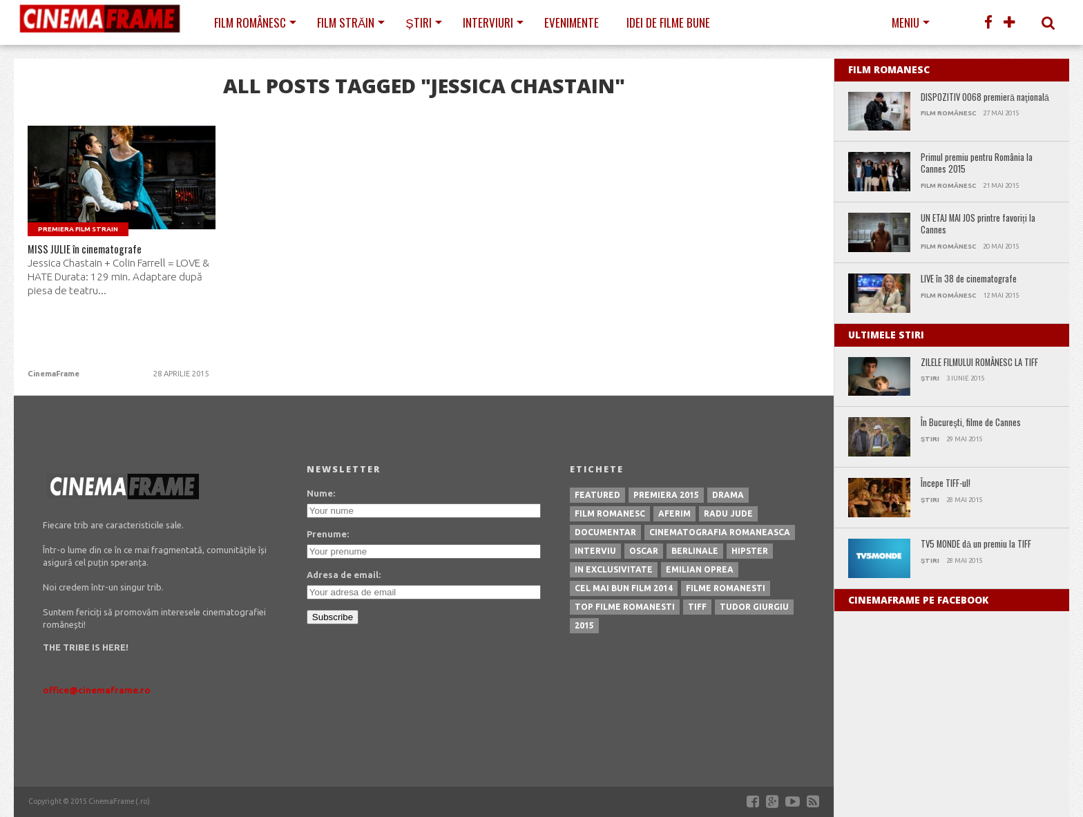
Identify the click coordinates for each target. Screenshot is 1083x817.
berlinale (694, 550)
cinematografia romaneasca (719, 532)
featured (597, 494)
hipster (749, 550)
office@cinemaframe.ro (97, 690)
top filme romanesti (625, 606)
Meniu (905, 22)
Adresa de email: (344, 574)
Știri (418, 22)
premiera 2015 (666, 494)
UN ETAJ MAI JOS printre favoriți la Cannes (978, 224)
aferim (674, 513)
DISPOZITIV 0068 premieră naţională (985, 98)
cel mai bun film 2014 (624, 588)
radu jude (728, 513)
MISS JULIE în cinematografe (97, 252)
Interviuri (488, 22)
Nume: (321, 493)
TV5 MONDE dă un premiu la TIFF (976, 544)
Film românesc (250, 22)
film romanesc (610, 513)
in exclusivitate (614, 569)
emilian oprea (700, 569)
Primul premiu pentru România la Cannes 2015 (977, 163)
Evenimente (571, 22)
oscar (643, 550)
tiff (697, 606)
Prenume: (328, 534)
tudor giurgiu (754, 606)
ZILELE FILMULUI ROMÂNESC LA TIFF (979, 363)
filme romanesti (725, 588)
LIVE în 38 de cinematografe (969, 279)
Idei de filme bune (668, 22)
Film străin (345, 22)
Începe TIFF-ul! (945, 484)
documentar (605, 532)
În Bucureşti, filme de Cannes (971, 423)
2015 (584, 625)
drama (728, 494)
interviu (595, 550)
